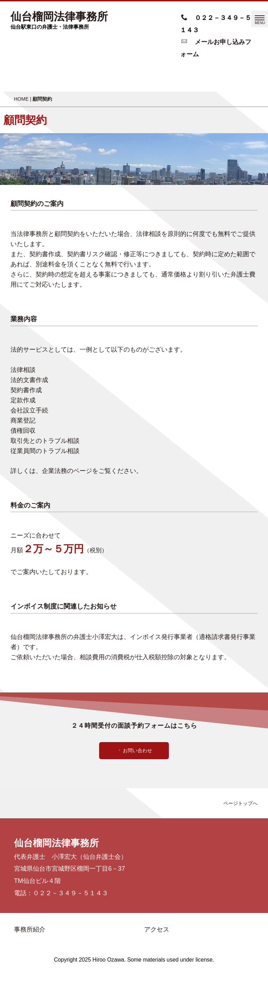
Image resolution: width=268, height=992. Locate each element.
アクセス (156, 929)
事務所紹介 (29, 929)
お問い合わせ (134, 750)
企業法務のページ (67, 470)
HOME (21, 99)
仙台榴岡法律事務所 (59, 17)
